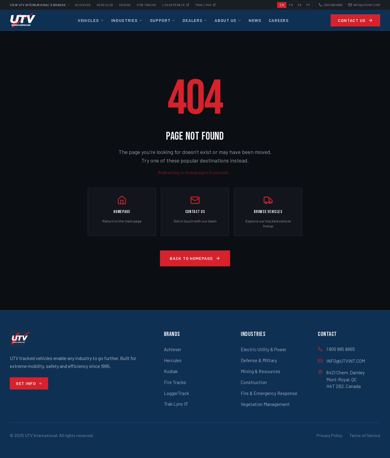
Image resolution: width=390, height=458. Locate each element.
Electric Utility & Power (263, 349)
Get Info (29, 383)
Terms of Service (364, 435)
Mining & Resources (260, 371)
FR (291, 5)
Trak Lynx (205, 5)
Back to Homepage (195, 258)
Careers (279, 20)
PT (308, 5)
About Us (227, 20)
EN (282, 5)
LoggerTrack (176, 393)
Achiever (82, 5)
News (255, 20)
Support (163, 20)
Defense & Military (259, 360)
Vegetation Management (265, 404)
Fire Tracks (146, 5)
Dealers (195, 20)
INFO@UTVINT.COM (364, 5)
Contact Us (355, 20)
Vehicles (91, 20)
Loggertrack (175, 5)
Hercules (105, 5)
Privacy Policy (329, 435)
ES (299, 5)
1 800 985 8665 (330, 5)
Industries (127, 20)
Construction (254, 382)
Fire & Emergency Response (269, 393)
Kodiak (125, 5)
